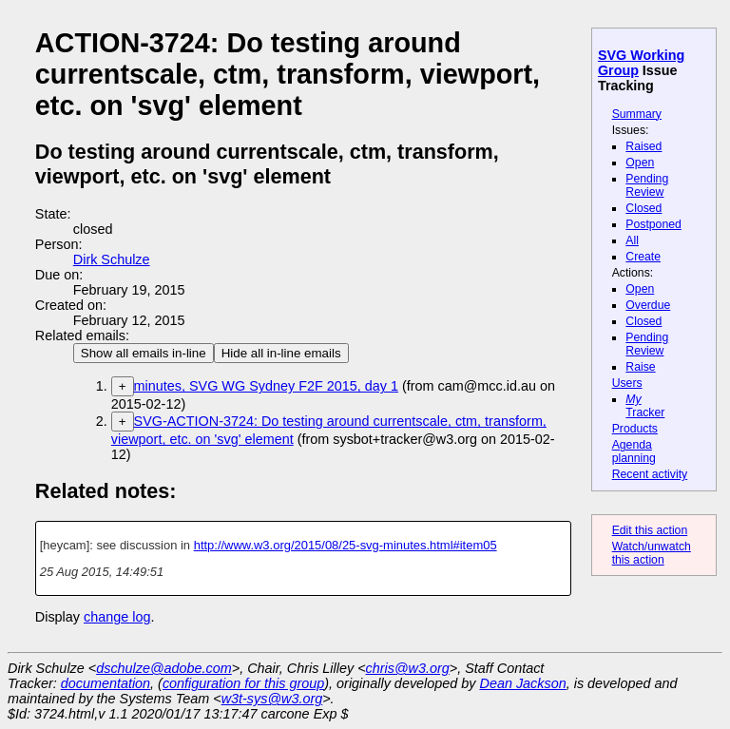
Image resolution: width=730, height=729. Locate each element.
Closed (643, 208)
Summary (637, 114)
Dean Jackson (523, 683)
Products (635, 428)
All (632, 240)
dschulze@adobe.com (164, 668)
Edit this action (650, 530)
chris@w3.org (408, 668)
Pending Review (646, 185)
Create (643, 256)
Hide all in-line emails (281, 353)
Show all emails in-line (143, 353)
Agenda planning (634, 451)
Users (627, 383)
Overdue (647, 305)
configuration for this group (243, 683)
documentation (105, 683)
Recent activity (650, 474)
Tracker (644, 406)
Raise (640, 367)
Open (639, 162)
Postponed (653, 224)
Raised (643, 146)
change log (117, 616)
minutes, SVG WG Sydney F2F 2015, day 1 (266, 385)
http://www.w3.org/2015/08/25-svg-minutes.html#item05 (345, 545)
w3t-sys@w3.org (272, 698)
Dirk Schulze (111, 259)
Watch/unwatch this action (651, 553)
